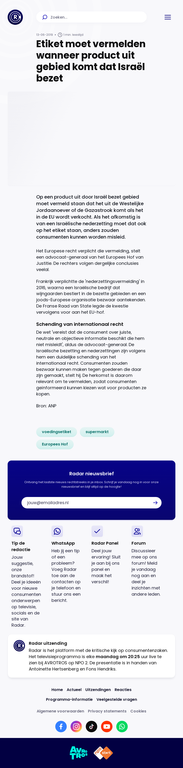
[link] (56, 432)
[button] (167, 17)
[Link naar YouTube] (106, 726)
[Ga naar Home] (15, 17)
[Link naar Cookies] (138, 711)
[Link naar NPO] (103, 753)
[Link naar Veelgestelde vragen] (117, 699)
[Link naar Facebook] (61, 726)
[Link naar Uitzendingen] (98, 690)
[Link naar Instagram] (76, 726)
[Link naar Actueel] (74, 690)
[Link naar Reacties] (123, 690)
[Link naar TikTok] (91, 726)
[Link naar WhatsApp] (122, 726)
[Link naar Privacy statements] (107, 711)
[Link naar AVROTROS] (79, 753)
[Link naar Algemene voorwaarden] (60, 711)
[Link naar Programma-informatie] (69, 699)
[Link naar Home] (57, 690)
